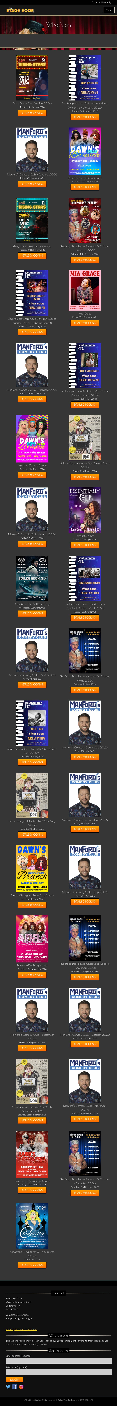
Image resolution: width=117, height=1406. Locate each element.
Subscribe (14, 1379)
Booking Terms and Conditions (21, 1329)
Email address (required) (18, 1355)
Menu (109, 10)
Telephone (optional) (16, 1367)
